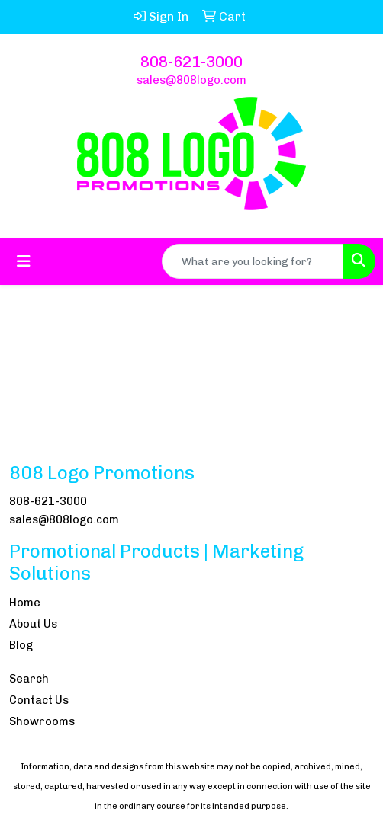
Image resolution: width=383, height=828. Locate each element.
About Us (33, 624)
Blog (21, 645)
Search (29, 679)
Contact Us (39, 700)
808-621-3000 (191, 62)
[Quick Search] (252, 261)
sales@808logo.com (191, 80)
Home (24, 602)
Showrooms (42, 721)
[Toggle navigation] (24, 261)
